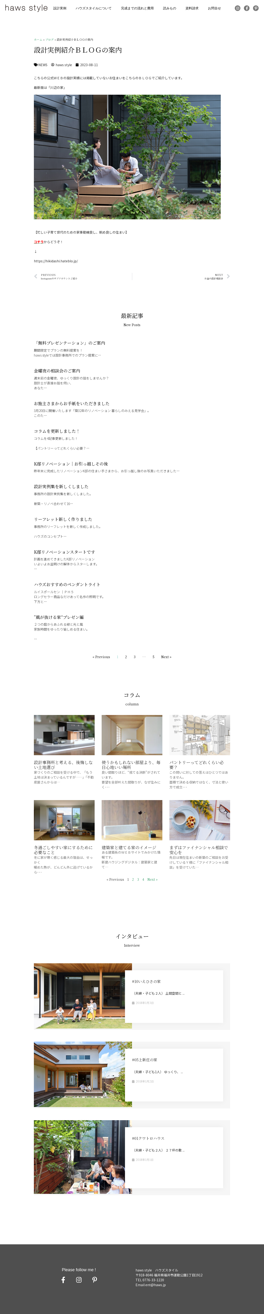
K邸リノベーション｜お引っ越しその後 (71, 464)
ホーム (38, 39)
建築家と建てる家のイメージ (129, 847)
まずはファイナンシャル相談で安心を (198, 850)
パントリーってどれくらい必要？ (196, 764)
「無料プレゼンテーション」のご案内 (69, 343)
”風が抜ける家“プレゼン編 (59, 617)
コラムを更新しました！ (57, 431)
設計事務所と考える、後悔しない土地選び (63, 764)
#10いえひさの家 (146, 981)
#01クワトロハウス (148, 1138)
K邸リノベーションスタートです (64, 552)
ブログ (49, 39)
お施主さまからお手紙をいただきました (72, 403)
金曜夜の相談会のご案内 (57, 371)
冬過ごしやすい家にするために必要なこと (63, 850)
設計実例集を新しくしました (61, 486)
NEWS (42, 64)
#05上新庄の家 (144, 1059)
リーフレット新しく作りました (63, 519)
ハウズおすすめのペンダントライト (67, 584)
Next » (166, 656)
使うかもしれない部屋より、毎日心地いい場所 (131, 764)
